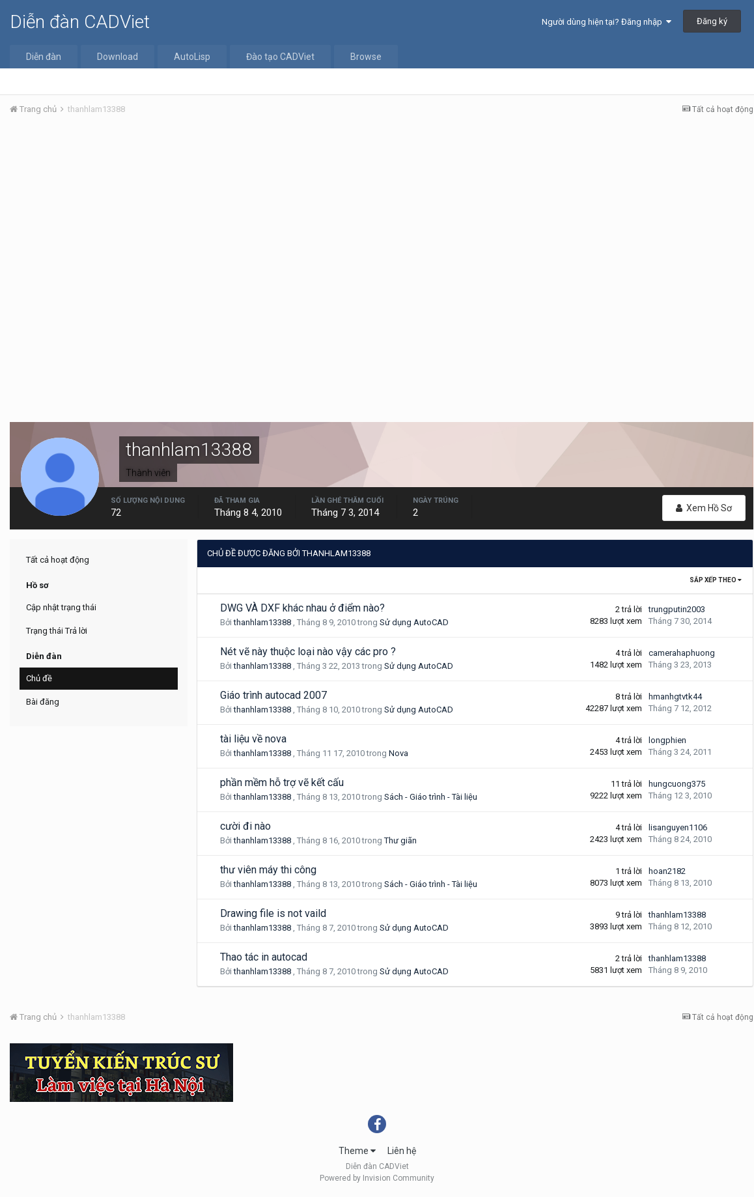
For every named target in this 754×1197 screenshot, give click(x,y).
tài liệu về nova (253, 739)
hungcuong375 (677, 784)
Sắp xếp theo (716, 580)
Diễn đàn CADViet (80, 22)
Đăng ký (712, 21)
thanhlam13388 (262, 622)
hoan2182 (667, 871)
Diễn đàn (43, 56)
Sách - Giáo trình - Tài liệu (430, 797)
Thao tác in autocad (263, 957)
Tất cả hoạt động (57, 560)
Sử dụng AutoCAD (414, 622)
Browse (366, 56)
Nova (398, 753)
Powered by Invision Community (377, 1178)
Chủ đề (39, 678)
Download (117, 56)
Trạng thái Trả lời (56, 631)
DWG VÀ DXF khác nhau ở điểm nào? (302, 608)
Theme (357, 1151)
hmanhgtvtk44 (675, 696)
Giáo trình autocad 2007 (273, 695)
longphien (667, 740)
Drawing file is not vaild (273, 913)
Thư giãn (400, 840)
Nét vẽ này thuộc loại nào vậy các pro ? (308, 651)
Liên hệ (401, 1151)
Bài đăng (42, 702)
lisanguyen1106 (678, 827)
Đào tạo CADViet (280, 56)
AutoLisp (192, 56)
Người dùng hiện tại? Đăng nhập (606, 22)
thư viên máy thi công (268, 870)
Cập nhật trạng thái (61, 607)
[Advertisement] (381, 223)
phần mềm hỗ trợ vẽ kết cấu (282, 782)
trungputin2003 (677, 609)
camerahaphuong (682, 653)
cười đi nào (245, 826)
